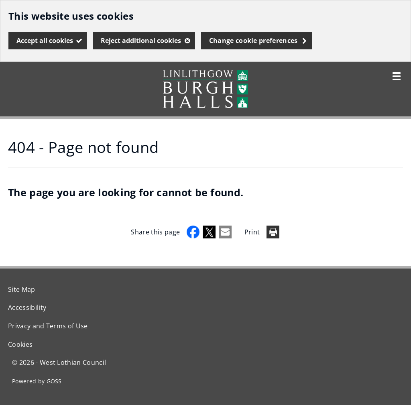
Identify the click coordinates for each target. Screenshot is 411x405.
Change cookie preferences (253, 40)
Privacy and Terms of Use (48, 326)
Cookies (20, 344)
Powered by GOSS (37, 381)
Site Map (21, 289)
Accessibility (27, 307)
